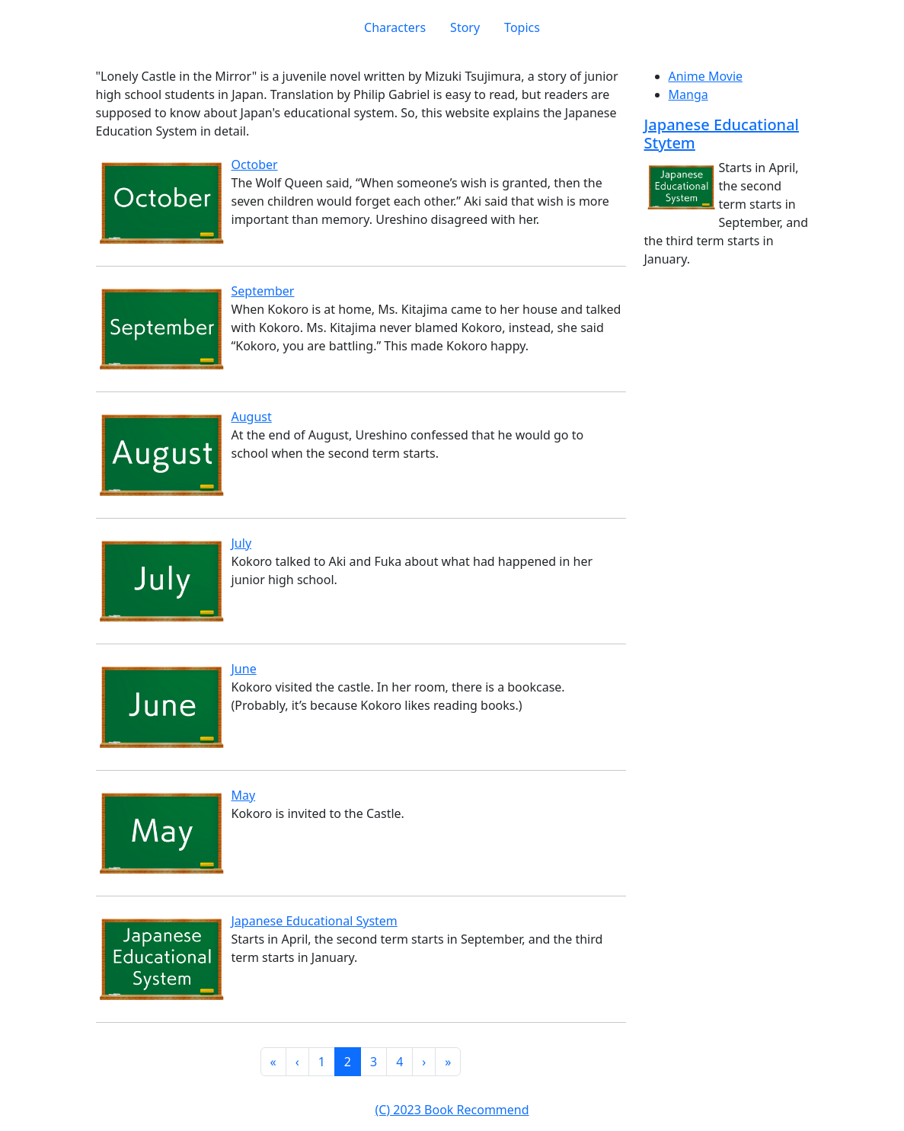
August (252, 416)
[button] (273, 1061)
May (244, 795)
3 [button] (373, 1061)
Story (465, 27)
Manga (688, 94)
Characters (395, 27)
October (255, 164)
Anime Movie (706, 76)
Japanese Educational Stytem (722, 133)
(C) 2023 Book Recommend (452, 1109)
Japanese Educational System (315, 920)
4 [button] (399, 1061)
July (242, 543)
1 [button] (321, 1061)
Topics (522, 27)
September (263, 291)
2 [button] (347, 1061)
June (244, 668)
